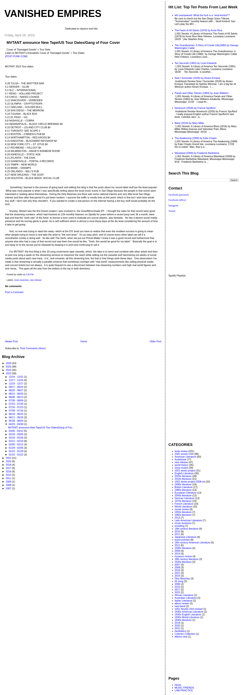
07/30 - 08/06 (16, 400)
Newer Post (11, 341)
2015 (177, 587)
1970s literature (183, 501)
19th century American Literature (192, 542)
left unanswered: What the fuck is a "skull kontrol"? (202, 15)
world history (181, 465)
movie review (182, 509)
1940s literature (183, 620)
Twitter (172, 211)
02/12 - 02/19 (16, 441)
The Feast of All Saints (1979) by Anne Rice (198, 30)
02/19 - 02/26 (16, 437)
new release (35, 280)
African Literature (184, 595)
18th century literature (186, 559)
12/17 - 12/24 (16, 380)
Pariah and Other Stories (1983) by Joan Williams (202, 93)
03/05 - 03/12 (16, 431)
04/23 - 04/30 (16, 424)
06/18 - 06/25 (16, 414)
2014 (9, 475)
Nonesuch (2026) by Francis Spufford (195, 108)
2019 (177, 623)
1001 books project (185, 470)
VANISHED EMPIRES (52, 13)
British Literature (184, 487)
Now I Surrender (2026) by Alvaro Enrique (197, 78)
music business (21, 280)
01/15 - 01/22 (16, 454)
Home (83, 341)
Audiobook (180, 459)
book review (181, 451)
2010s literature (183, 479)
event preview (182, 539)
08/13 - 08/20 (16, 393)
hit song (179, 581)
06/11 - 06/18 (16, 417)
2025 (9, 366)
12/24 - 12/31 (16, 376)
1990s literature (183, 484)
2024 (9, 370)
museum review (183, 556)
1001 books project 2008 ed (190, 481)
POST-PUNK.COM (16, 56)
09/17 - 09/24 (16, 387)
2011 (9, 478)
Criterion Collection (185, 634)
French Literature (184, 503)
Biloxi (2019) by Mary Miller (189, 123)
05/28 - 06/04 (16, 420)
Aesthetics (180, 631)
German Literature (185, 498)
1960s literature (183, 515)
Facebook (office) (177, 200)
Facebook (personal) (178, 194)
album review (182, 603)
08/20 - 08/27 (16, 390)
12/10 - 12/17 (16, 383)
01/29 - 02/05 (16, 448)
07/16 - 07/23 (16, 407)
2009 (9, 481)
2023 (9, 373)
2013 (177, 517)
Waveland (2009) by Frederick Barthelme (197, 153)
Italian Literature (183, 600)
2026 (9, 363)
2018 (9, 464)
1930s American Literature (189, 611)
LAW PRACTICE (184, 690)
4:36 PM (30, 274)
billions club (181, 636)
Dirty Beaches (182, 578)
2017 (9, 468)
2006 (177, 584)
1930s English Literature (188, 614)
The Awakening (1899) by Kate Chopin (196, 138)
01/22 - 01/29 (16, 451)
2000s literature (183, 495)
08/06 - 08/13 (16, 397)
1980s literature (183, 490)
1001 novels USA (184, 454)
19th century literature (186, 528)
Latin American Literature (188, 520)
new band (180, 606)
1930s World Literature (187, 617)
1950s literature (183, 512)
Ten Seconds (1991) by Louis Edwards (196, 63)
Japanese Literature (185, 537)
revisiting (179, 526)
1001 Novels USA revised (188, 609)
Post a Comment (14, 292)
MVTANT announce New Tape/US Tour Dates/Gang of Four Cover (63, 42)
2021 (177, 573)
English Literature (184, 473)
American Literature (185, 456)
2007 (9, 488)
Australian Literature (186, 598)
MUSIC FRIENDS (184, 687)
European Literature (185, 492)
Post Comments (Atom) (33, 348)
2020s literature (183, 476)
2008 (9, 485)
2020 (9, 461)
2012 (177, 545)
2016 (9, 471)
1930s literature (183, 548)
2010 (177, 531)
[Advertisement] (25, 318)
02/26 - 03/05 (16, 434)
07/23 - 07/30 (16, 404)
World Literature (183, 506)
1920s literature (183, 562)
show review (181, 468)
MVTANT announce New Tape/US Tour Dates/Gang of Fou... (41, 427)
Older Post (155, 341)
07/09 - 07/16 (16, 410)
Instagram (173, 205)
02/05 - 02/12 (16, 444)
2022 (9, 458)
